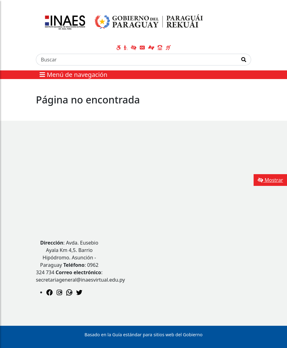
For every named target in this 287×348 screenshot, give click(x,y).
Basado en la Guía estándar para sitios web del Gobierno (143, 335)
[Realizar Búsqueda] (244, 59)
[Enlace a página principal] (122, 22)
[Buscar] (136, 59)
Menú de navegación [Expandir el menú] (73, 74)
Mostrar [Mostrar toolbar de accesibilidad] (270, 180)
